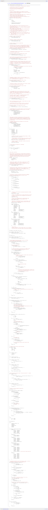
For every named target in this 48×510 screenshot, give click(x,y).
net (9, 3)
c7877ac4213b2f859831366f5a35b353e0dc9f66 (17, 3)
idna (25, 3)
